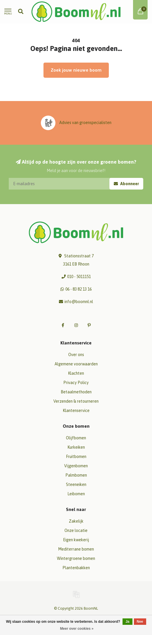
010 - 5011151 (79, 276)
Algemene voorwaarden (76, 364)
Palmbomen (76, 475)
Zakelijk (76, 521)
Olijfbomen (76, 438)
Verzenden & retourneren (76, 401)
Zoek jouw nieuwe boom (76, 70)
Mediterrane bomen (76, 549)
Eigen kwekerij (76, 539)
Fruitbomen (76, 456)
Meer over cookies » (77, 629)
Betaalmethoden (76, 392)
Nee (140, 622)
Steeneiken (76, 484)
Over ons (76, 354)
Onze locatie (76, 530)
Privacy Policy (76, 382)
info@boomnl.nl (78, 301)
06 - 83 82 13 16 (78, 289)
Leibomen (76, 493)
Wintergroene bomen (76, 558)
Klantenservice (76, 410)
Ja (127, 622)
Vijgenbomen (76, 466)
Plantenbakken (76, 567)
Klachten (76, 373)
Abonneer (126, 183)
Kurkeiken (76, 447)
